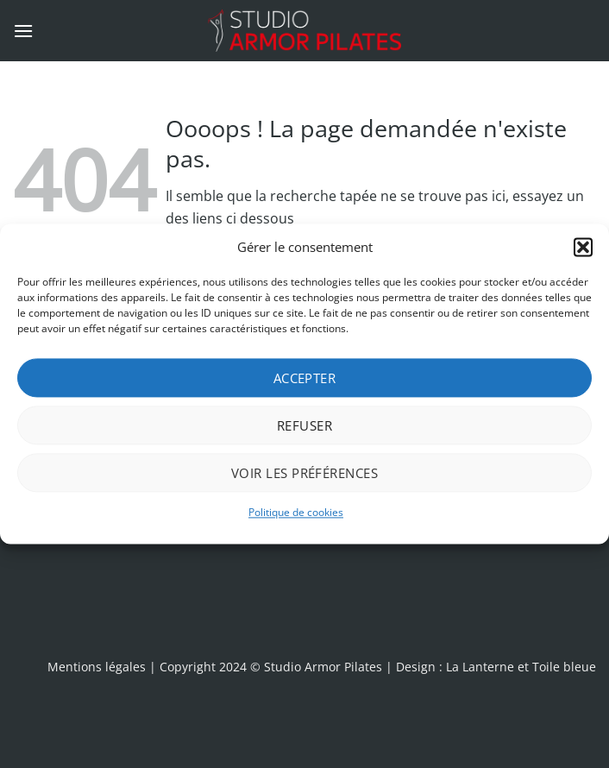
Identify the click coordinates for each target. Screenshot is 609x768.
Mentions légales (96, 666)
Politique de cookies (295, 512)
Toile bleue (564, 666)
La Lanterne (480, 666)
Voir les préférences (304, 473)
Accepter (304, 378)
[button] (583, 246)
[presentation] (347, 582)
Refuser (304, 425)
